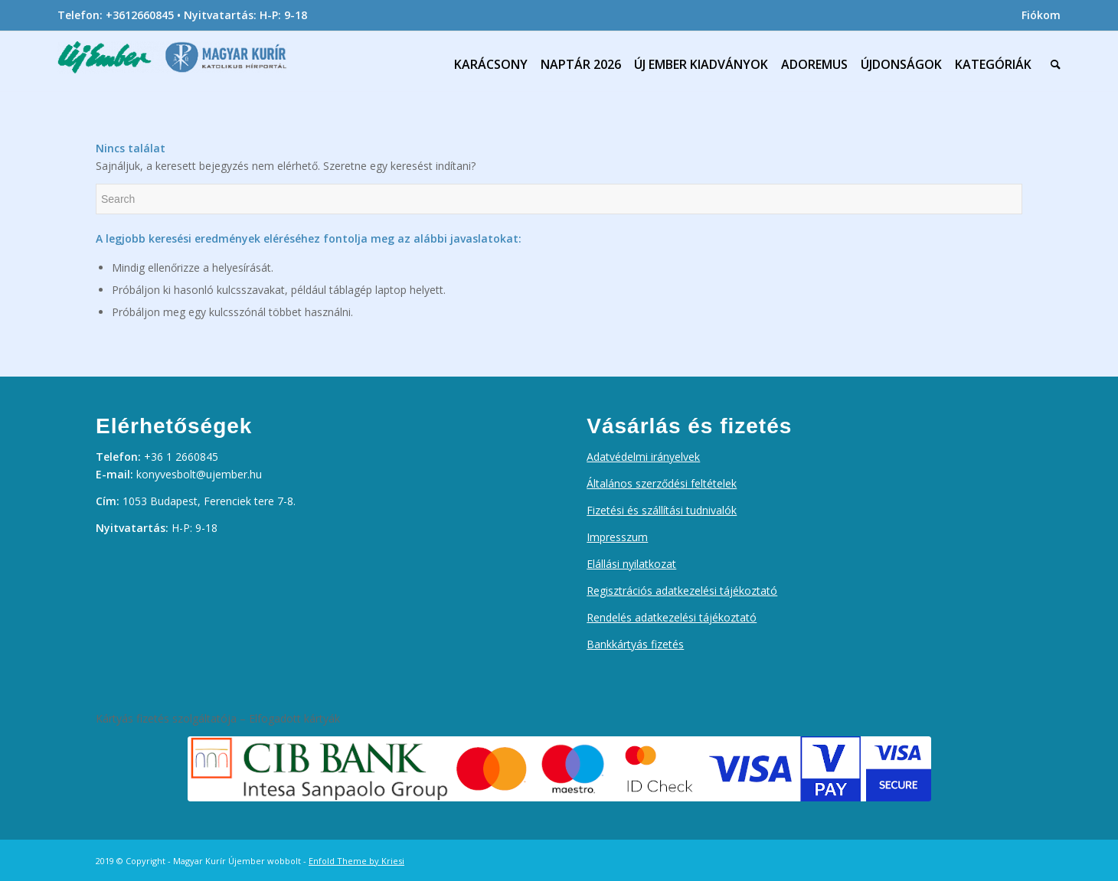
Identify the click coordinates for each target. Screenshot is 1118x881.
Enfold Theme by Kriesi (356, 860)
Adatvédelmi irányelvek (643, 456)
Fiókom (1041, 15)
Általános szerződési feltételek (662, 483)
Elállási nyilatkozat (631, 563)
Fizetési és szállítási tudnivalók (662, 510)
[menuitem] (1037, 15)
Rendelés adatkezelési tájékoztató (672, 617)
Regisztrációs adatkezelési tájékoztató (682, 590)
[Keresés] (1052, 64)
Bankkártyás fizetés (635, 644)
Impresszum (617, 537)
